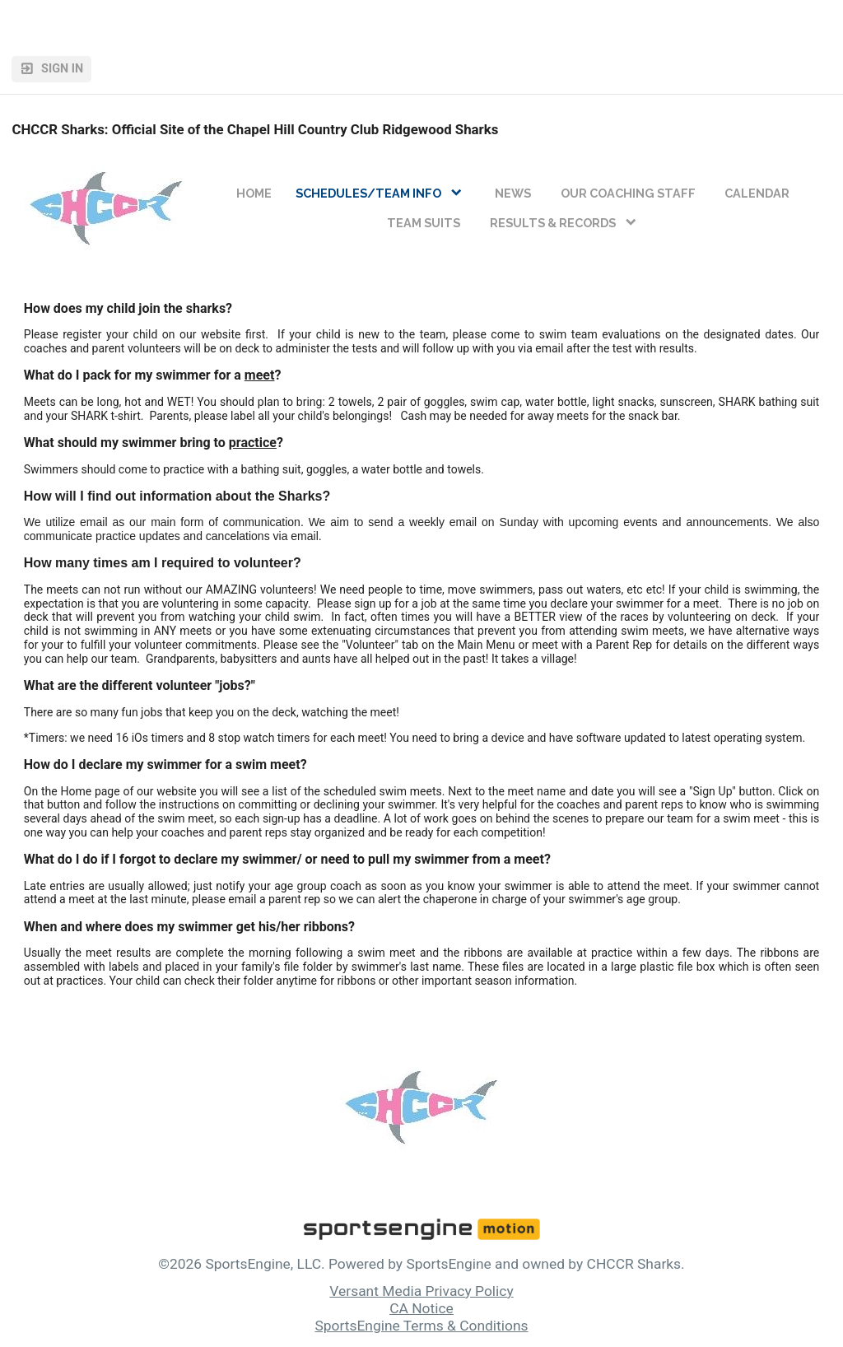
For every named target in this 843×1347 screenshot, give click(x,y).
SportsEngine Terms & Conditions (421, 1325)
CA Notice (421, 1308)
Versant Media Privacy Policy (421, 1291)
